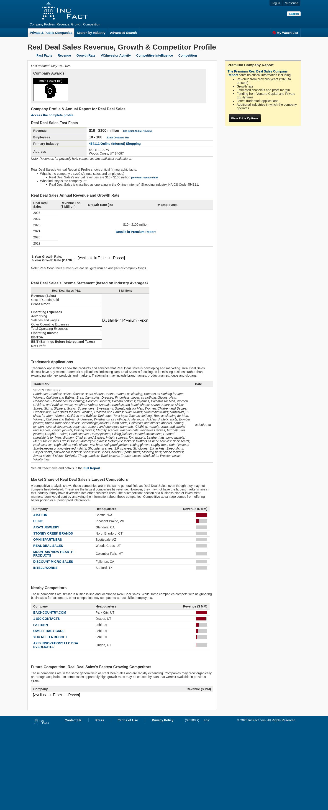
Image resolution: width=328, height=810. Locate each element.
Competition (187, 55)
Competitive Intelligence (154, 55)
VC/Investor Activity (116, 55)
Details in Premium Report (136, 232)
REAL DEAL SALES (48, 546)
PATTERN (40, 625)
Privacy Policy (163, 720)
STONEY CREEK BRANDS (53, 533)
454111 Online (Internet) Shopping (115, 143)
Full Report (91, 468)
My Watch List (285, 33)
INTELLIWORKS (45, 568)
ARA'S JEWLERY (46, 527)
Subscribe (291, 3)
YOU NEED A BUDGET (50, 637)
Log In (276, 3)
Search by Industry (91, 33)
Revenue (64, 55)
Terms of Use (128, 720)
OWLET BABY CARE (48, 631)
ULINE (38, 521)
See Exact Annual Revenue (137, 131)
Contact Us (73, 720)
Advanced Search (123, 33)
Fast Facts (44, 55)
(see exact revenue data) (144, 177)
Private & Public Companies (51, 33)
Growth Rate (85, 55)
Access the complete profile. (52, 115)
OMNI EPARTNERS (47, 539)
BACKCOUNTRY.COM (49, 612)
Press (99, 720)
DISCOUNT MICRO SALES (53, 561)
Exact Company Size (118, 137)
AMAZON (40, 515)
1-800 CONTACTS (46, 618)
